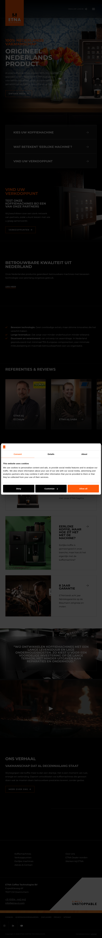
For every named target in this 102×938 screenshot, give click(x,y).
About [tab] (84, 454)
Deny (18, 489)
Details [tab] (51, 454)
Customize (51, 489)
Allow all (83, 489)
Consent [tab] (18, 454)
